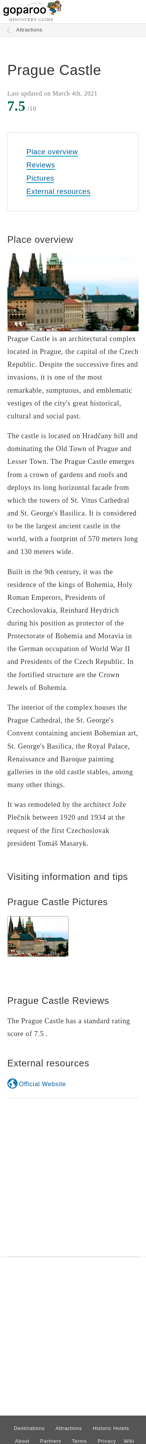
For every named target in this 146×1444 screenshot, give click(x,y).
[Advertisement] (73, 1177)
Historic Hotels (111, 1428)
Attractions (29, 30)
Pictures (40, 178)
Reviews (40, 165)
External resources (58, 191)
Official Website (42, 1084)
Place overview (52, 152)
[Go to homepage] (32, 14)
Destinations (29, 1428)
